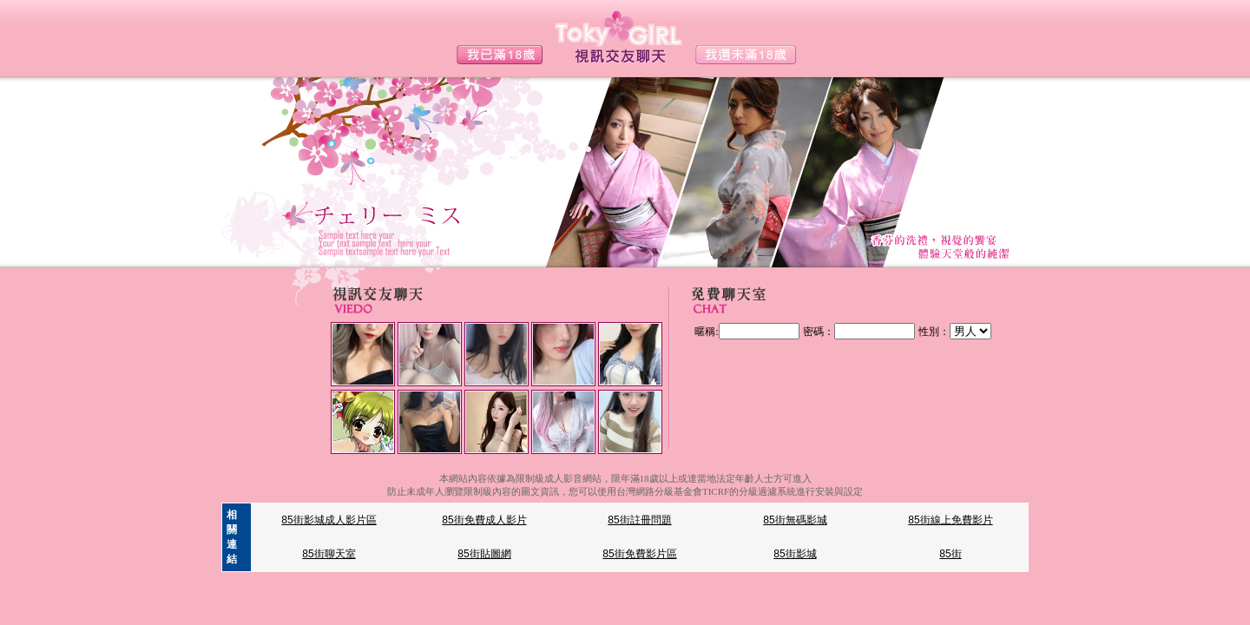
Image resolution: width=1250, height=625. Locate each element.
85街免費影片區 (639, 554)
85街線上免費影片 (950, 520)
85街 (950, 554)
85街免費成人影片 (484, 520)
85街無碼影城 (794, 520)
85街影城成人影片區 (328, 520)
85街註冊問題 (639, 520)
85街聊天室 (328, 554)
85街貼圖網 (483, 554)
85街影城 (794, 554)
